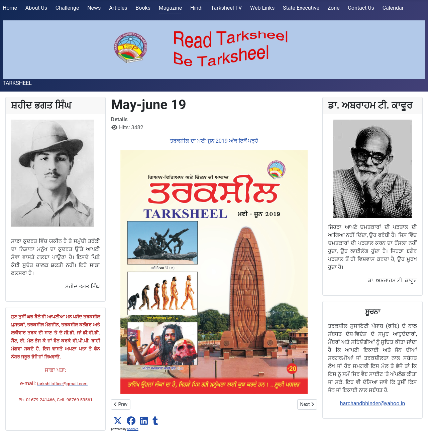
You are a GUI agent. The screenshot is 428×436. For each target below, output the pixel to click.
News (94, 8)
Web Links (262, 8)
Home (10, 8)
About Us (36, 8)
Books (142, 8)
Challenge (67, 8)
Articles (118, 8)
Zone (334, 8)
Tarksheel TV (226, 8)
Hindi (196, 8)
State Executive (301, 8)
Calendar (393, 8)
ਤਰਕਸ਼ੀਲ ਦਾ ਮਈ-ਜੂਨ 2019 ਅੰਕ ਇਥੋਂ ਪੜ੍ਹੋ (214, 141)
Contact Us (361, 8)
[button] (117, 421)
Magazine (170, 8)
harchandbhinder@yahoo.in (372, 403)
